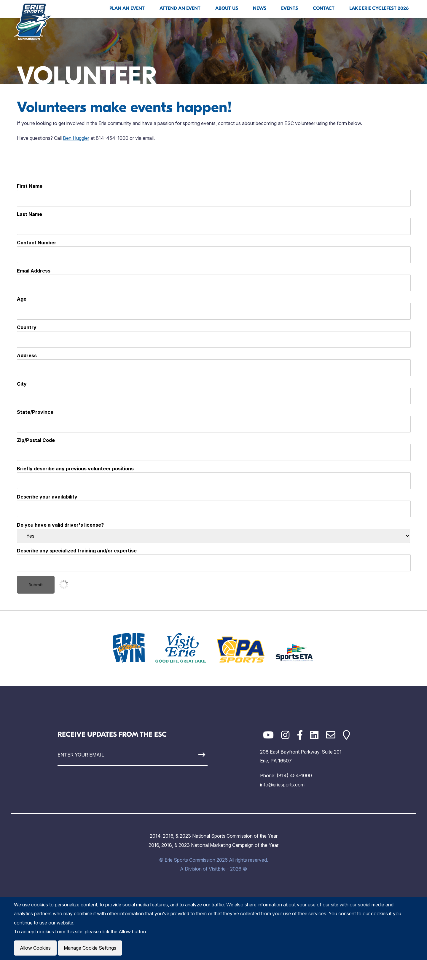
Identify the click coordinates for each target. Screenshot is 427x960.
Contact (323, 8)
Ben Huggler (76, 138)
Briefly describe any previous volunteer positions (75, 468)
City (22, 384)
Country (26, 327)
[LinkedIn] (314, 735)
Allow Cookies (35, 948)
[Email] (330, 735)
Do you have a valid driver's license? (60, 525)
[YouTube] (268, 735)
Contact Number (36, 242)
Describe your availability (47, 496)
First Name (29, 186)
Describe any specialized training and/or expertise (77, 550)
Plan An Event (127, 8)
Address (27, 355)
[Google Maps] (346, 735)
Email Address (33, 270)
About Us (226, 8)
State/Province (35, 412)
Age (21, 299)
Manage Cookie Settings (90, 948)
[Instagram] (285, 735)
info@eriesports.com (282, 785)
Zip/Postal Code (36, 440)
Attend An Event (180, 8)
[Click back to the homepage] (33, 21)
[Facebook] (300, 735)
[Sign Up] (188, 754)
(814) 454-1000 (294, 775)
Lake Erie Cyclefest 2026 (379, 8)
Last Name (29, 214)
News (259, 8)
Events (289, 8)
